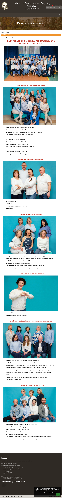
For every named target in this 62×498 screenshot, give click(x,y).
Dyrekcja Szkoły (5, 32)
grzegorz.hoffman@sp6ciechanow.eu (11, 465)
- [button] (47, 5)
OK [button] (58, 494)
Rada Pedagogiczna (6, 34)
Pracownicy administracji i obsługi (9, 37)
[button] (52, 5)
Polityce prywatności (53, 492)
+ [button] (44, 5)
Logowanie (58, 5)
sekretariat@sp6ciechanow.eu (10, 463)
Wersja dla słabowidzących (8, 496)
